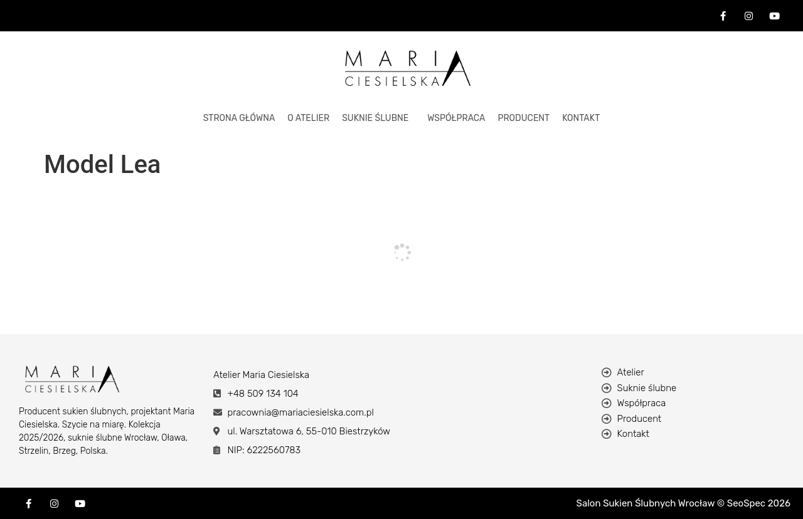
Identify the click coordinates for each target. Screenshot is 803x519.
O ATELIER (308, 118)
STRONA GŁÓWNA (239, 118)
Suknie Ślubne (375, 118)
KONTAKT (581, 118)
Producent (523, 118)
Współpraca (456, 118)
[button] (378, 118)
